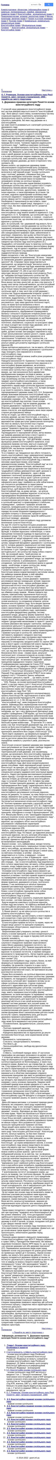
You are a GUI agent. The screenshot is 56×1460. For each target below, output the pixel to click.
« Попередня (6, 90)
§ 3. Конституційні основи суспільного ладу (26, 1370)
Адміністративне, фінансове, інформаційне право (24, 10)
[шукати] (36, 4)
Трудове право (15, 21)
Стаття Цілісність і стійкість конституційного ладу (29, 1352)
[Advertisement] (28, 59)
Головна (5, 28)
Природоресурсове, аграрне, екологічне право (23, 16)
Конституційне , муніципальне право (35, 14)
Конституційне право (10, 25)
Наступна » (47, 90)
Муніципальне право (31, 25)
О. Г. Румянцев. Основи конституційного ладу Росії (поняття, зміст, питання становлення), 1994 (30, 1393)
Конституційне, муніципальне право (28, 28)
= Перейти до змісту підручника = (28, 1332)
